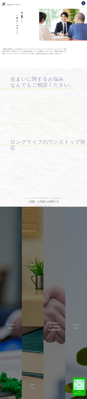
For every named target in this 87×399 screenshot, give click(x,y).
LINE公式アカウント (79, 387)
